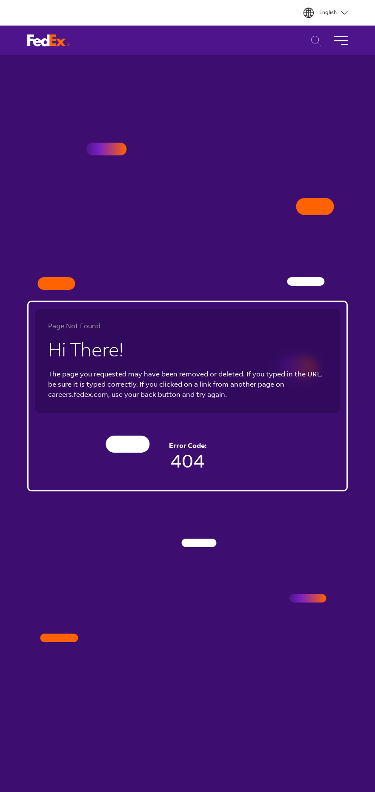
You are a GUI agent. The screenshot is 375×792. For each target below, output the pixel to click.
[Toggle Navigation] (341, 40)
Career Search (313, 40)
